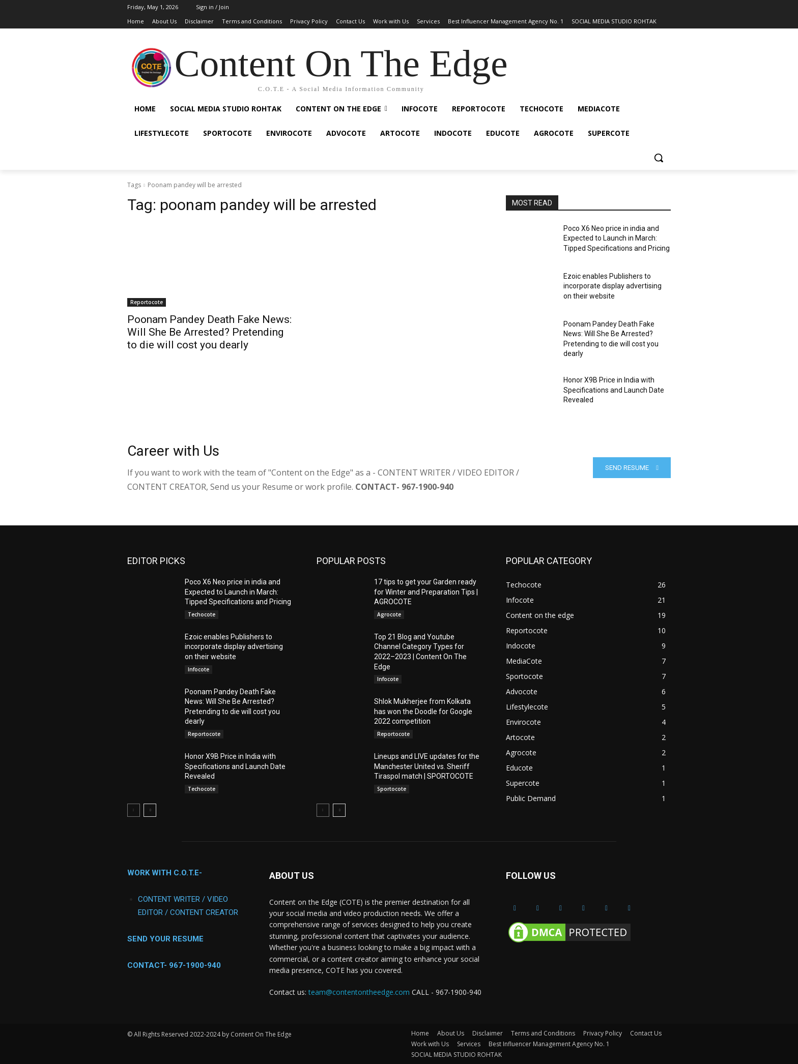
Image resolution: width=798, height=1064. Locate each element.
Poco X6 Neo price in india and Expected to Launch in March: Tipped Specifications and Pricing (616, 238)
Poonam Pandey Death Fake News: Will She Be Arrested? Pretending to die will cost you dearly (209, 332)
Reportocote (146, 302)
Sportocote (391, 788)
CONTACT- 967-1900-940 (174, 965)
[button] (658, 157)
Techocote (201, 614)
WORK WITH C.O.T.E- (164, 872)
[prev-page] (133, 810)
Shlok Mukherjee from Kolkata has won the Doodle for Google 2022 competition (423, 711)
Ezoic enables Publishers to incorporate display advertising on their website (612, 286)
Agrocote (389, 614)
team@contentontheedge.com (359, 992)
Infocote (198, 669)
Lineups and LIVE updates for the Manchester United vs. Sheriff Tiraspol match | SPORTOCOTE (426, 766)
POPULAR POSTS (351, 560)
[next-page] (150, 810)
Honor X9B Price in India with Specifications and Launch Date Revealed (613, 390)
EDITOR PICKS (156, 560)
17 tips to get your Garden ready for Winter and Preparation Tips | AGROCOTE (426, 592)
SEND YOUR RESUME (165, 938)
